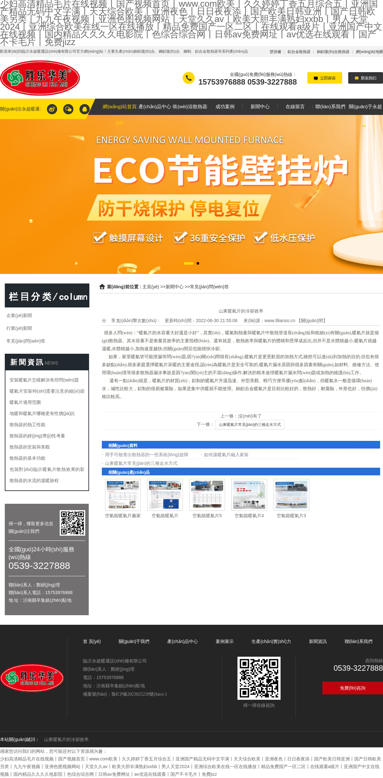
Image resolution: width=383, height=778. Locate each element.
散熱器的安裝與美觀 (30, 446)
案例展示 (225, 641)
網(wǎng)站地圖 (369, 51)
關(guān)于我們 (134, 641)
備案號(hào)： (125, 694)
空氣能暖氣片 (165, 515)
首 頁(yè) (92, 641)
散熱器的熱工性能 (27, 424)
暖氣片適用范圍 (25, 402)
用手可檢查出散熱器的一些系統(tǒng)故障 (146, 454)
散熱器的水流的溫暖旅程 (34, 480)
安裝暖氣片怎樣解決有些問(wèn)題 (44, 379)
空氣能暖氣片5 (207, 515)
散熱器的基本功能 (27, 458)
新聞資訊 (318, 641)
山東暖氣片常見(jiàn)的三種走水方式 (250, 424)
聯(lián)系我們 (358, 641)
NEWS (51, 363)
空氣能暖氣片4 (249, 515)
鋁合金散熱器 (299, 51)
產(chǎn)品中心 (182, 641)
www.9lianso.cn (280, 320)
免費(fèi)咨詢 (352, 688)
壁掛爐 (275, 51)
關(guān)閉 (312, 320)
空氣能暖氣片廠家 (123, 515)
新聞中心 (175, 286)
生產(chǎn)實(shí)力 (271, 641)
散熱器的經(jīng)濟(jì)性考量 (37, 435)
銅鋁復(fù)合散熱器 (333, 51)
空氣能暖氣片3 (291, 515)
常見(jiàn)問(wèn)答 (209, 286)
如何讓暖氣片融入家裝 (226, 454)
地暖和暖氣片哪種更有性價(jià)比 (42, 413)
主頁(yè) (150, 286)
